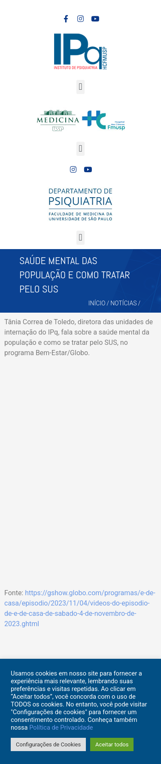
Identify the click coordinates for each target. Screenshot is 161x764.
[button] (80, 87)
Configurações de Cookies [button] (48, 744)
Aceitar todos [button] (111, 744)
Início (97, 303)
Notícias (123, 303)
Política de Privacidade (61, 727)
